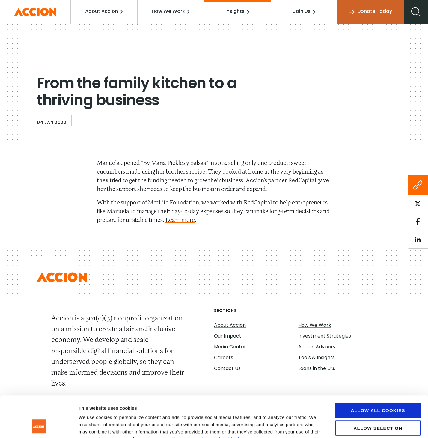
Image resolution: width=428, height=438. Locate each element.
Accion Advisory (317, 347)
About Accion (104, 11)
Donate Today (370, 11)
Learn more (180, 220)
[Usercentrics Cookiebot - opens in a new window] (39, 426)
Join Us (304, 11)
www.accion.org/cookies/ (210, 401)
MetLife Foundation (173, 203)
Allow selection (378, 391)
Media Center (230, 347)
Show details (314, 426)
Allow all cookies (378, 373)
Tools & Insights (316, 358)
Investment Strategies (324, 336)
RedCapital (302, 181)
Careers (223, 358)
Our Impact (227, 336)
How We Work (171, 11)
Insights (238, 11)
